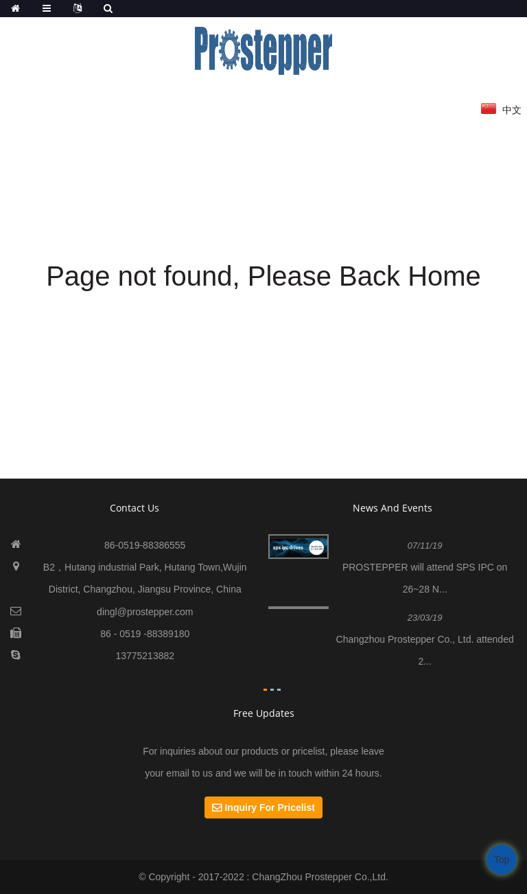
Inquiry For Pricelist (269, 807)
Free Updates (263, 713)
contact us (134, 507)
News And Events (392, 507)
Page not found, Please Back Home (263, 276)
